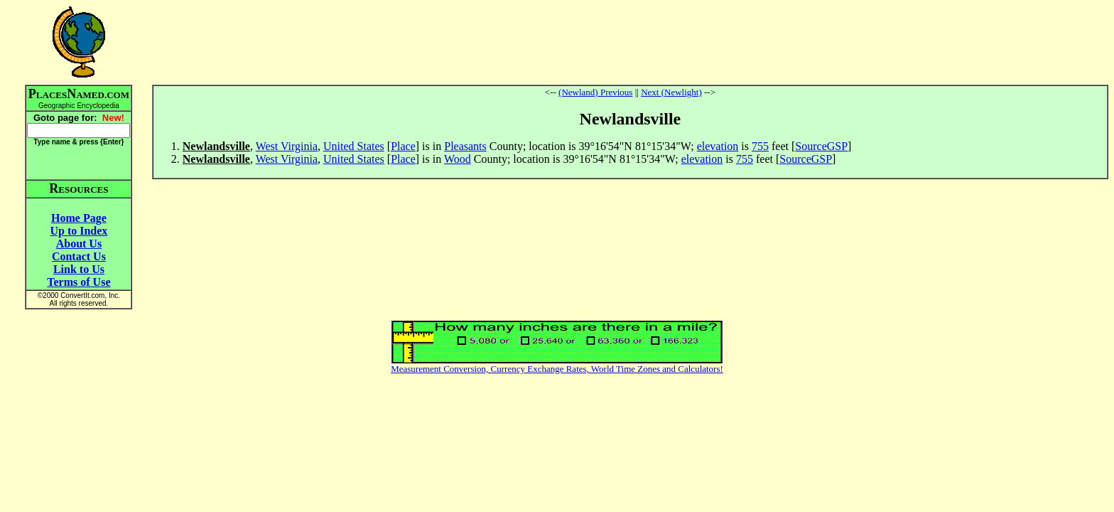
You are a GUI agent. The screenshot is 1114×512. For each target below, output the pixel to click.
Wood (457, 159)
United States (353, 146)
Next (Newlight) (671, 92)
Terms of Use (78, 282)
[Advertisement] (630, 42)
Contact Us (79, 256)
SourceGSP (821, 146)
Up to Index (78, 231)
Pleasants (465, 146)
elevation (718, 146)
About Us (79, 244)
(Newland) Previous (595, 92)
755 (760, 146)
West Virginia (287, 146)
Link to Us (78, 269)
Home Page (79, 218)
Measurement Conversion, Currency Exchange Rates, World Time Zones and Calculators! (557, 368)
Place (403, 146)
